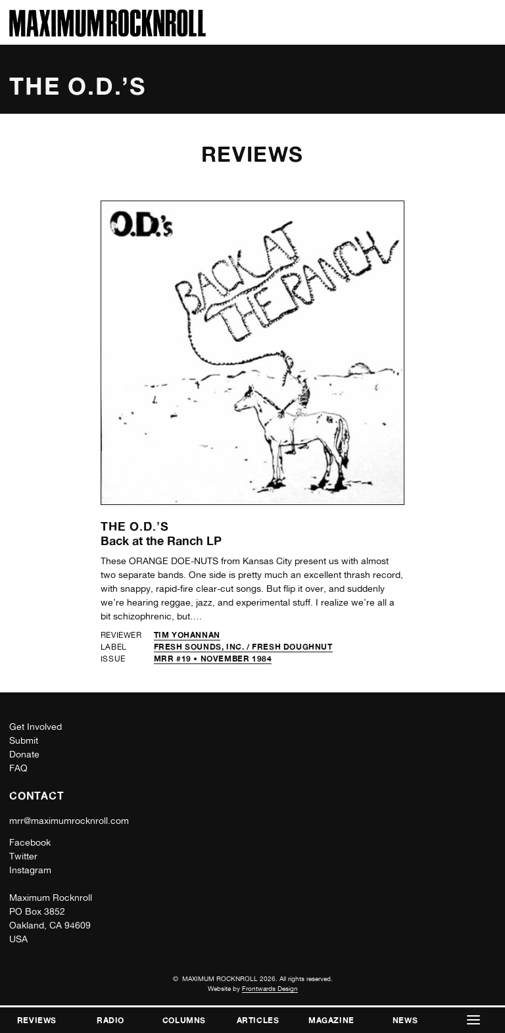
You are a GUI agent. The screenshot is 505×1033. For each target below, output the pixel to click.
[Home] (107, 33)
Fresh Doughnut (292, 647)
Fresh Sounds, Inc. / (203, 647)
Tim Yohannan (187, 635)
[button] (473, 1020)
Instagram (30, 870)
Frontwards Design (270, 988)
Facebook (30, 842)
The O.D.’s (135, 526)
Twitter (23, 856)
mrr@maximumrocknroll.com (69, 820)
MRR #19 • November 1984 (213, 658)
